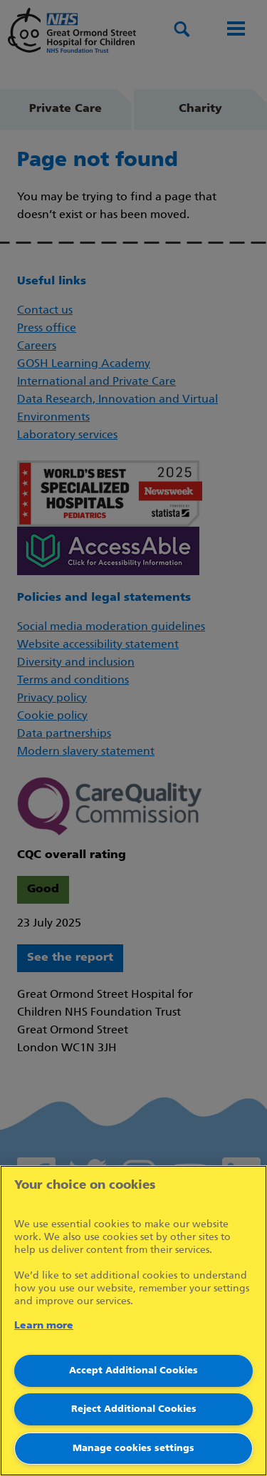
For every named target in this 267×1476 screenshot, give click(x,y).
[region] (133, 1320)
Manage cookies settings (133, 1448)
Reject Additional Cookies (134, 1409)
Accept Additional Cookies (133, 1371)
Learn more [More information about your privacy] (43, 1326)
